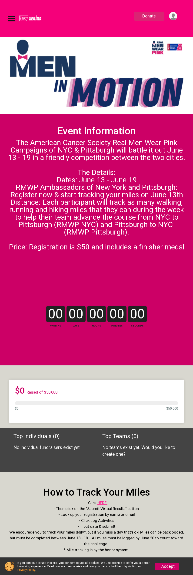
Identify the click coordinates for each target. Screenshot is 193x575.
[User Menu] (173, 16)
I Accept (167, 566)
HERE (102, 533)
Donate (149, 16)
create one (112, 474)
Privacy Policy (26, 570)
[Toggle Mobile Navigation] (11, 19)
